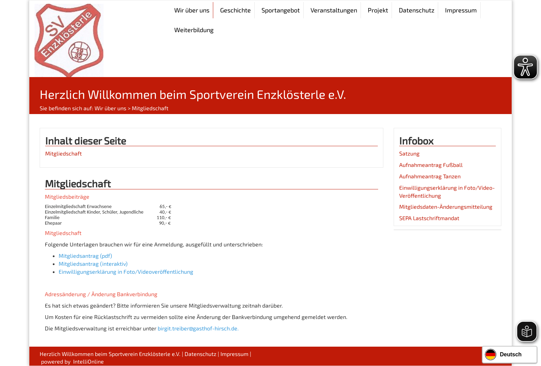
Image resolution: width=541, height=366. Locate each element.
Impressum (461, 10)
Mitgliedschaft (63, 153)
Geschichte (235, 10)
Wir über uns (110, 108)
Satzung (409, 153)
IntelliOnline (88, 361)
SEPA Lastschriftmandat (429, 218)
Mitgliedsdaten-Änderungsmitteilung (445, 206)
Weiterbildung (194, 30)
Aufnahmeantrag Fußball (431, 164)
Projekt (378, 10)
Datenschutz (416, 10)
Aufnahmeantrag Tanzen (430, 176)
